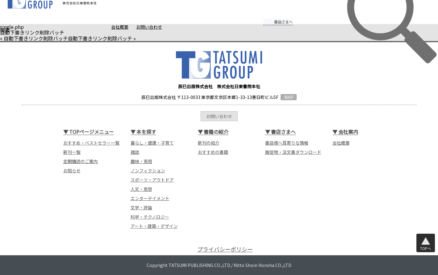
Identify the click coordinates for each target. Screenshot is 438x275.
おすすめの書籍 (213, 152)
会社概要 (108, 26)
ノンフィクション (148, 170)
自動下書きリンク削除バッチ (36, 38)
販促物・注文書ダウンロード (293, 152)
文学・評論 (141, 207)
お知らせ (72, 170)
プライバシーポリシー (225, 249)
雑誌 (135, 152)
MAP (288, 97)
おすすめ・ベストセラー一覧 (91, 143)
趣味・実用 (141, 161)
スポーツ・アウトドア (152, 180)
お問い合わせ (137, 26)
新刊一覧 (72, 152)
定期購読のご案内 (80, 161)
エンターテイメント (150, 198)
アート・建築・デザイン (154, 226)
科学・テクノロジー (150, 217)
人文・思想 (141, 189)
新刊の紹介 (208, 143)
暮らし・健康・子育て (152, 143)
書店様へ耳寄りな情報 (286, 143)
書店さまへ (272, 18)
